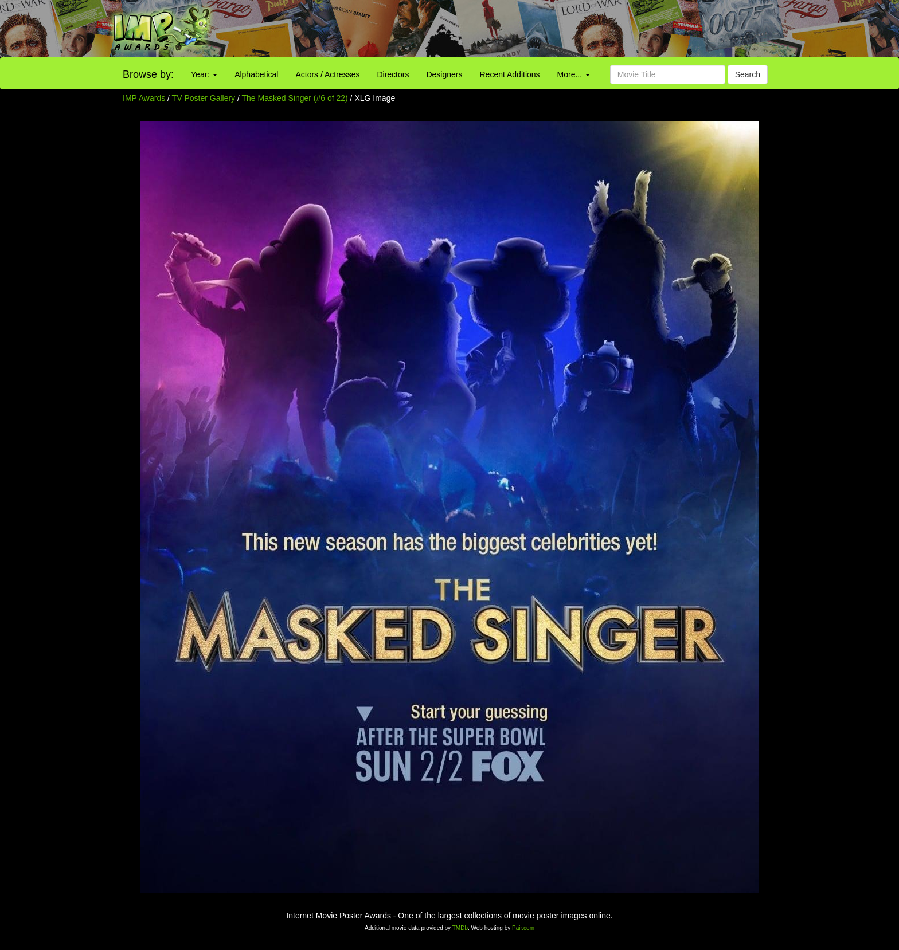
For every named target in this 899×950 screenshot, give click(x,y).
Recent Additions (510, 74)
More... (573, 74)
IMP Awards (144, 98)
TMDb (460, 928)
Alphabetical (256, 74)
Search (747, 74)
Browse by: (148, 74)
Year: (204, 74)
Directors (393, 74)
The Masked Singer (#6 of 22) (295, 98)
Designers (444, 74)
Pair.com (523, 928)
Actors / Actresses (327, 74)
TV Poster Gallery (203, 98)
